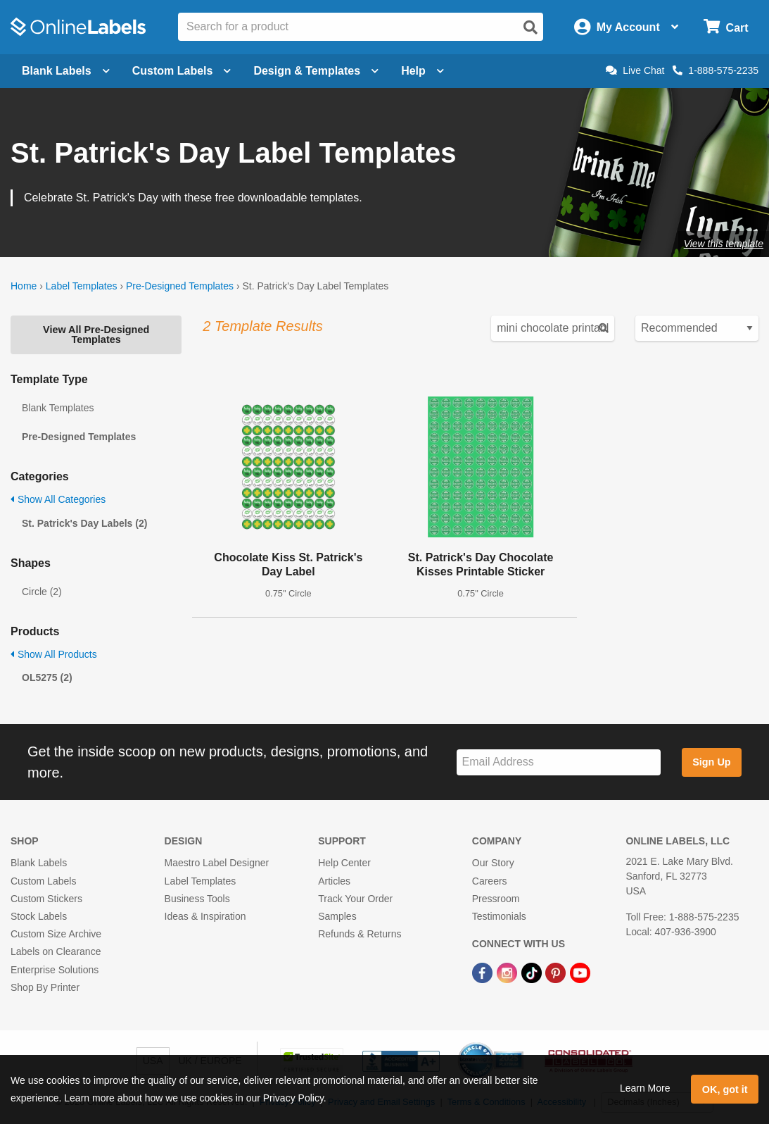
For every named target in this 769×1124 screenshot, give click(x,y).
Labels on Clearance (56, 951)
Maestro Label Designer (217, 862)
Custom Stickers (46, 898)
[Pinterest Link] (556, 972)
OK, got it (725, 1089)
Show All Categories (58, 499)
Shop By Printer (45, 987)
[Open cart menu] (725, 27)
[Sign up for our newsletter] (559, 762)
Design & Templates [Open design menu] (316, 71)
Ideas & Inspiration (205, 916)
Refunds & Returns (359, 933)
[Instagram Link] (508, 972)
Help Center (344, 862)
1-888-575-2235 (715, 70)
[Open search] (530, 27)
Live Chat (635, 70)
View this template (723, 243)
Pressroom (496, 898)
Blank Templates (58, 407)
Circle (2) (42, 591)
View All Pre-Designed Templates (96, 334)
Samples (337, 916)
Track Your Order (355, 898)
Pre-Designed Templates (180, 286)
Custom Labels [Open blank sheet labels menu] (181, 71)
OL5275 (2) (47, 677)
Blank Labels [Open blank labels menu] (66, 71)
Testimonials (499, 916)
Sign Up (711, 762)
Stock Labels (39, 916)
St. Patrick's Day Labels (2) (84, 523)
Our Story (493, 862)
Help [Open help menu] (422, 71)
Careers (489, 881)
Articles (334, 881)
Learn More (645, 1088)
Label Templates (81, 286)
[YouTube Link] (580, 972)
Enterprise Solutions (54, 969)
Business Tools (197, 898)
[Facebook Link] (483, 972)
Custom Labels (43, 881)
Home (24, 286)
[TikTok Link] (533, 972)
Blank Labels (39, 862)
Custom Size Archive (56, 933)
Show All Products (54, 654)
